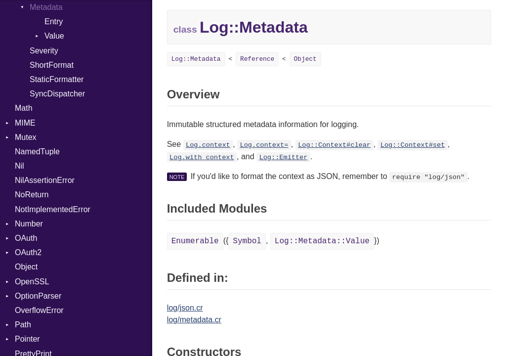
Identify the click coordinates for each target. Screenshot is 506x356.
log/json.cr (185, 308)
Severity (44, 50)
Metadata (46, 7)
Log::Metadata (196, 59)
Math (24, 108)
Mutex (26, 137)
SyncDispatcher (57, 93)
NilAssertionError (45, 180)
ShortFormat (52, 65)
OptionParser (38, 296)
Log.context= (264, 145)
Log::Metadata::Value (322, 241)
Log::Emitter (283, 157)
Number (29, 224)
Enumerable (195, 241)
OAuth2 (28, 252)
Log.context (208, 145)
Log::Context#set (412, 145)
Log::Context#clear (334, 145)
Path (23, 324)
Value (54, 36)
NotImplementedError (52, 209)
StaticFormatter (57, 79)
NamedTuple (37, 151)
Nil (19, 166)
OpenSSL (32, 281)
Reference (257, 59)
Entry (53, 21)
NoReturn (31, 194)
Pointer (27, 339)
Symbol (247, 241)
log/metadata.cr (194, 319)
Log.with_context (201, 157)
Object (26, 267)
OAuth (26, 238)
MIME (25, 123)
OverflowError (39, 310)
